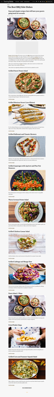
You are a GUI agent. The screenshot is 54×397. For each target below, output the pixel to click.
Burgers (10, 55)
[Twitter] (34, 1)
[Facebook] (33, 1)
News (21, 1)
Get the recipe (11, 99)
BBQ (29, 55)
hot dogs (16, 55)
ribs (13, 55)
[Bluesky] (40, 1)
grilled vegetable (35, 58)
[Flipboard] (36, 1)
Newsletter (49, 1)
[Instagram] (42, 1)
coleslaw (36, 57)
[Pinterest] (38, 1)
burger (21, 63)
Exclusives (26, 1)
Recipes (17, 1)
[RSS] (44, 1)
